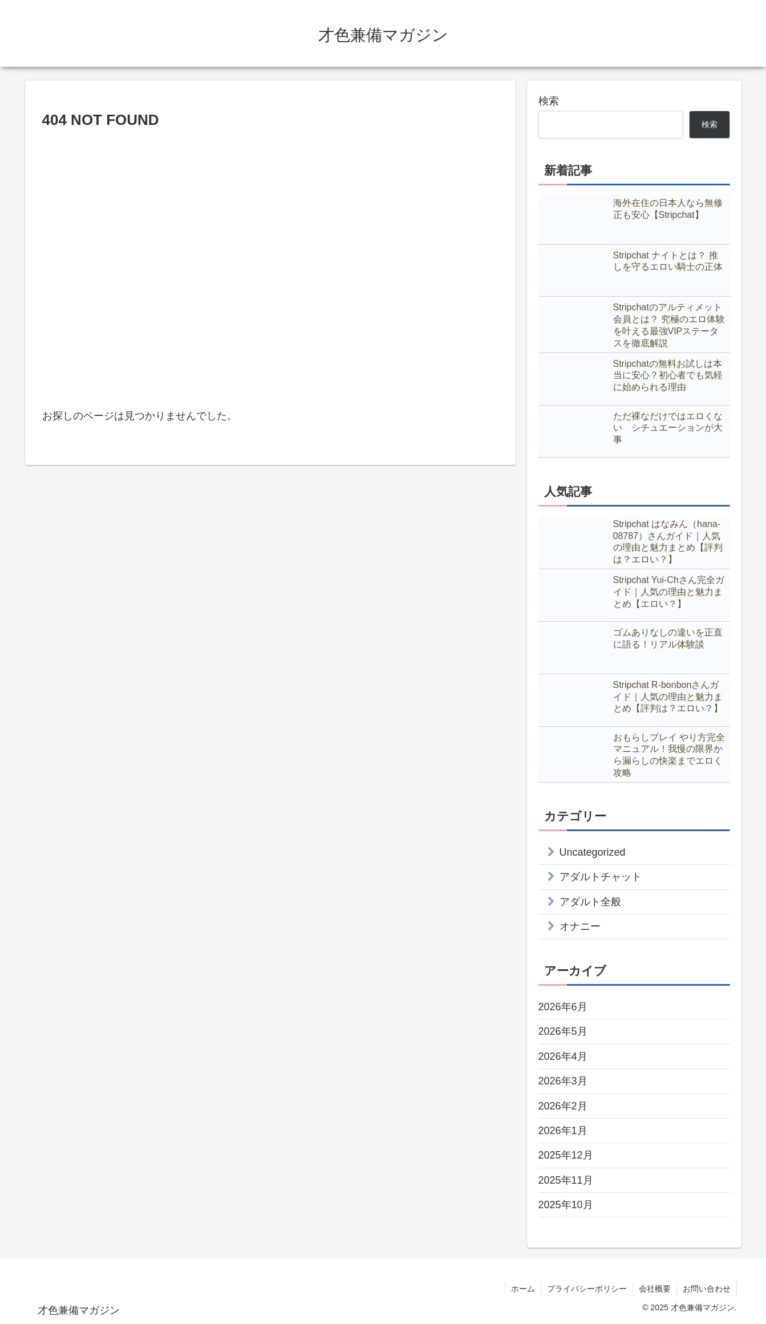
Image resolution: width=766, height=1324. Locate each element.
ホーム (523, 1288)
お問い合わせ (707, 1288)
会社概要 (655, 1288)
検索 (548, 101)
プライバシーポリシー (587, 1288)
